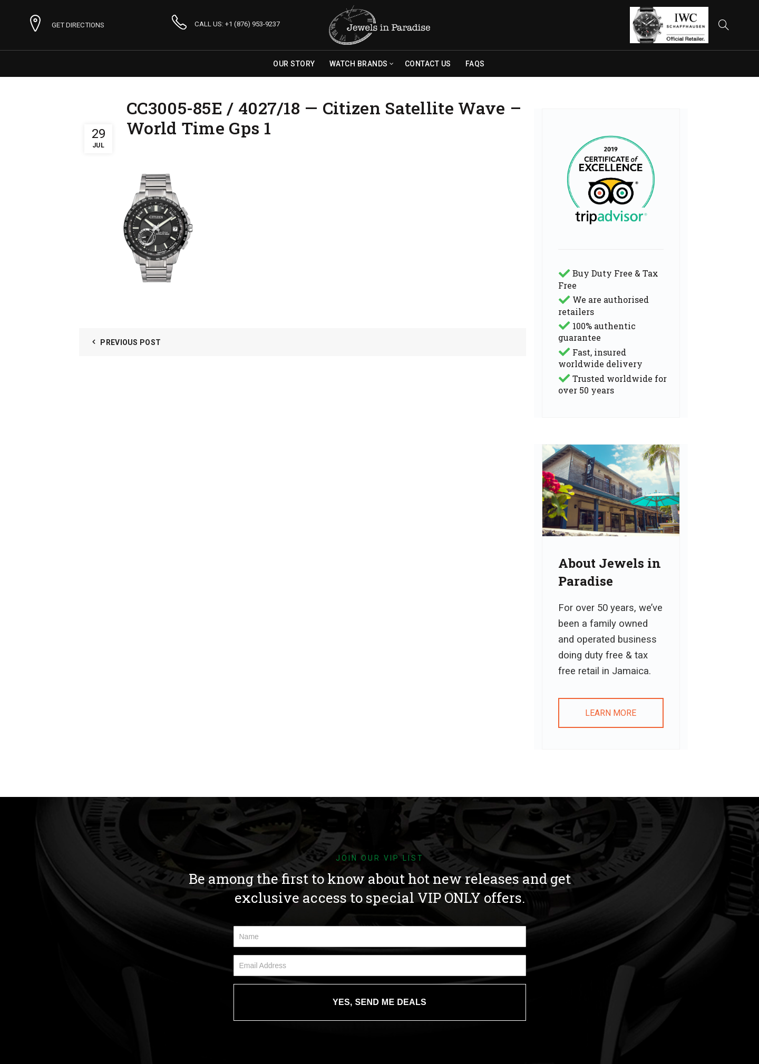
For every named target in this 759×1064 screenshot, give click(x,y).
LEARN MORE (610, 713)
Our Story (294, 64)
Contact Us (428, 64)
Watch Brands (358, 64)
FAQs (475, 64)
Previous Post (130, 342)
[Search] (723, 25)
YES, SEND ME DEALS (379, 1002)
